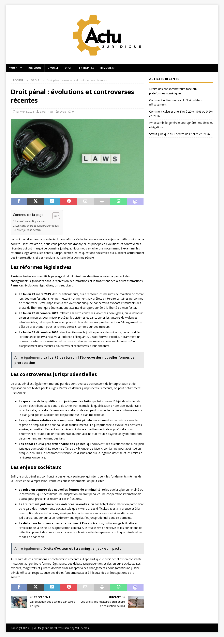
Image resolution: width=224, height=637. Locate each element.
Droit (69, 68)
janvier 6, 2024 (25, 111)
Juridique (34, 68)
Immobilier (107, 68)
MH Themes (82, 628)
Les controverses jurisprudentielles (37, 225)
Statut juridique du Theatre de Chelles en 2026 (179, 134)
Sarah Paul (46, 111)
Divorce (53, 68)
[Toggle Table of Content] (54, 215)
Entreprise (86, 68)
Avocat (14, 68)
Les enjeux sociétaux (28, 230)
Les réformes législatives (30, 221)
